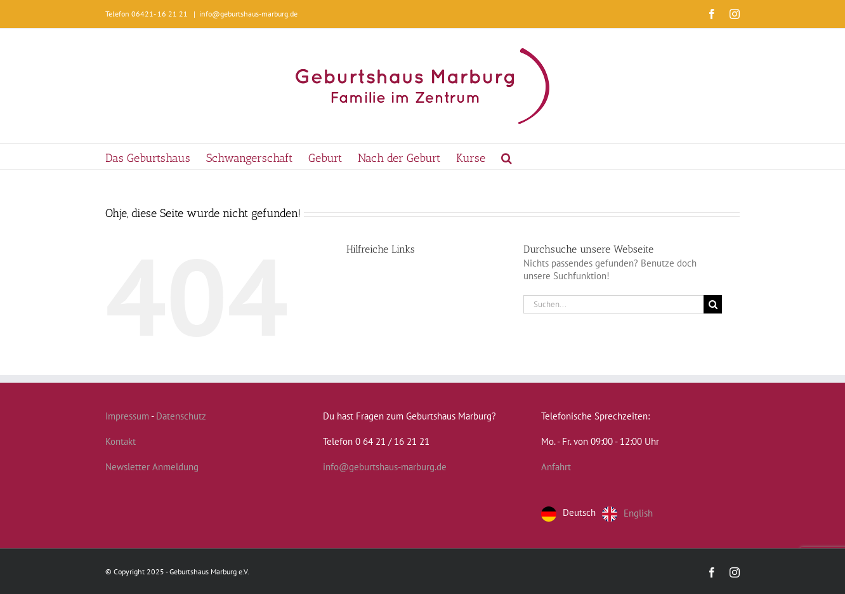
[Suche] (713, 304)
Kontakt (120, 441)
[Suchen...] (613, 304)
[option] (627, 514)
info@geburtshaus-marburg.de (248, 13)
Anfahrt (556, 467)
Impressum (127, 416)
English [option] (638, 512)
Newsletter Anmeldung (152, 467)
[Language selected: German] (600, 514)
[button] (506, 156)
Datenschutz (181, 416)
